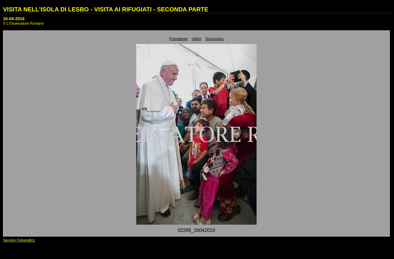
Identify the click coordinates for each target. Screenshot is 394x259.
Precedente (178, 39)
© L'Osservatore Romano (23, 23)
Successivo (214, 39)
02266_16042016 (196, 230)
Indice (196, 39)
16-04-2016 (14, 18)
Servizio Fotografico (19, 240)
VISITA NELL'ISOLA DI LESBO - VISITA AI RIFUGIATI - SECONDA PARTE (105, 9)
